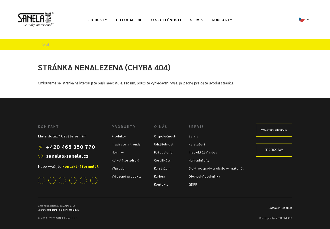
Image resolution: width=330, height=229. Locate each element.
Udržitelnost (164, 144)
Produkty (97, 20)
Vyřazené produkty (127, 176)
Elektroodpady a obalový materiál (216, 168)
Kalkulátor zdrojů (126, 160)
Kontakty (222, 20)
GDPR (193, 184)
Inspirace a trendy (126, 144)
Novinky (118, 152)
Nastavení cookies (280, 207)
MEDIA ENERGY (284, 218)
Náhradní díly (199, 160)
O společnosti (166, 20)
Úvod (45, 44)
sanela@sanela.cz (67, 156)
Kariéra (159, 176)
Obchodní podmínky (204, 176)
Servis (196, 20)
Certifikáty (162, 160)
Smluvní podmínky (69, 209)
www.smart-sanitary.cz (274, 129)
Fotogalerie (129, 20)
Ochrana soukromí (47, 209)
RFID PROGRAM (274, 149)
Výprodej (119, 168)
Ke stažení (162, 168)
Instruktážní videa (203, 152)
